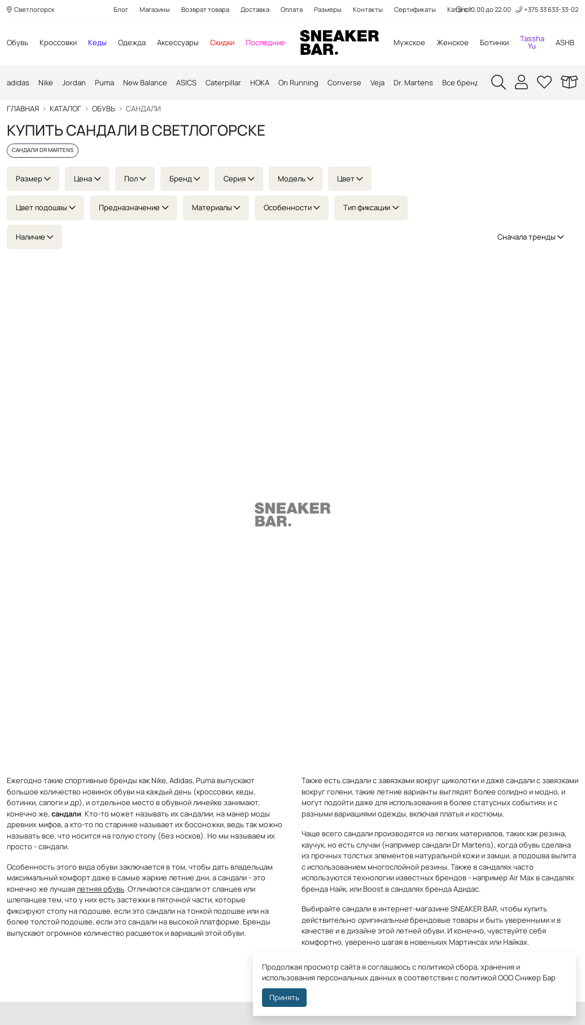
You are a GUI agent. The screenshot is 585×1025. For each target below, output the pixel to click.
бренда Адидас (452, 889)
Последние (265, 42)
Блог (120, 9)
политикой (478, 977)
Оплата (292, 9)
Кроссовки (58, 42)
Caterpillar (223, 82)
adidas (18, 82)
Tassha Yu (532, 42)
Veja (377, 82)
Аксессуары (178, 42)
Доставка (255, 9)
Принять (284, 997)
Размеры (328, 9)
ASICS (186, 82)
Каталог (65, 108)
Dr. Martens (413, 82)
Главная (23, 108)
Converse (344, 82)
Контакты (368, 9)
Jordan (74, 82)
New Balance (145, 82)
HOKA (259, 82)
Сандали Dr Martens (42, 150)
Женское (452, 42)
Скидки (222, 42)
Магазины (154, 9)
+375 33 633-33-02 (547, 9)
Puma (104, 82)
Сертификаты (415, 9)
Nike (45, 82)
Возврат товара (205, 9)
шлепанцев (26, 899)
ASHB (565, 42)
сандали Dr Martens (456, 845)
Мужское (409, 42)
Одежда (132, 42)
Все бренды (463, 82)
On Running (298, 82)
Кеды (97, 42)
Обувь (17, 42)
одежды (392, 814)
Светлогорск (31, 9)
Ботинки (494, 42)
